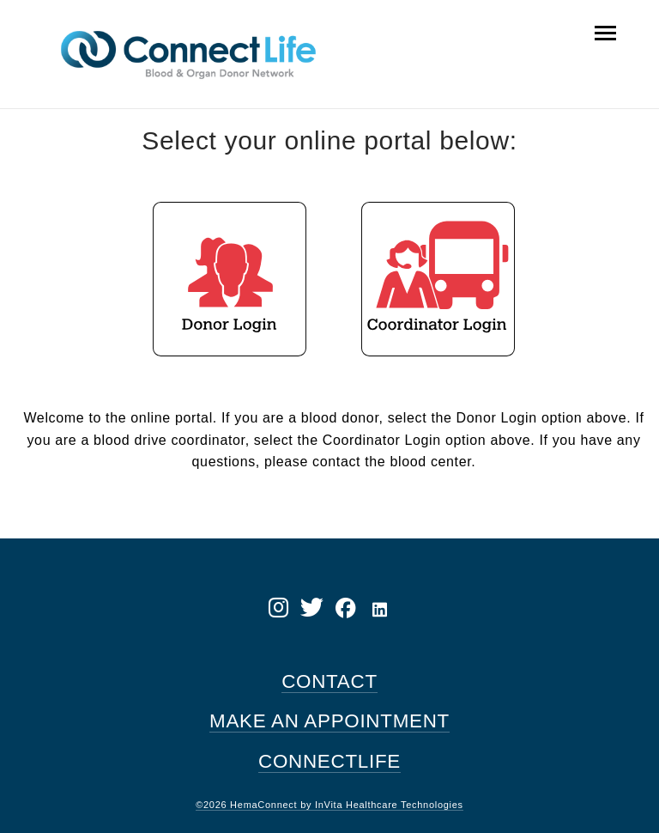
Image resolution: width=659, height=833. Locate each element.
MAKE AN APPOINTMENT (329, 721)
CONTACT (329, 681)
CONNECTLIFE (329, 761)
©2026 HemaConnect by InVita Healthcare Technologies (329, 805)
